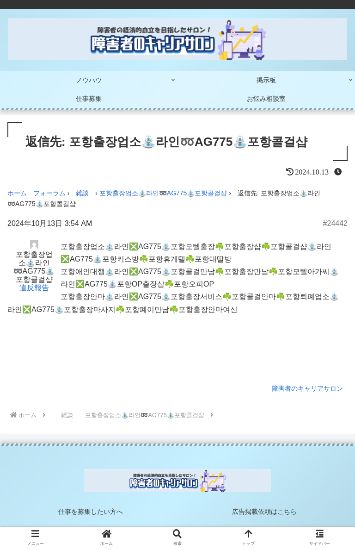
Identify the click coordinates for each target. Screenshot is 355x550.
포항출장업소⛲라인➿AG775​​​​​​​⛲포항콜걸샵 (163, 193)
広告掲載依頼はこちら (264, 511)
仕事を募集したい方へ (90, 511)
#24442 (335, 223)
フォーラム (49, 193)
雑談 (82, 193)
